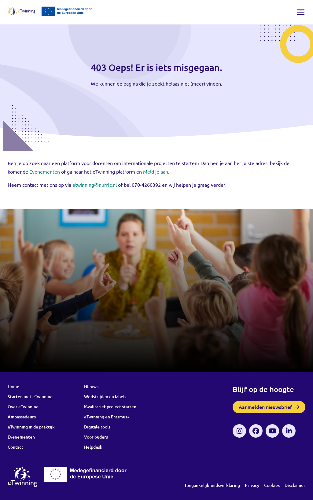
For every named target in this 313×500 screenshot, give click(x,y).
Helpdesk (93, 447)
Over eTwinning (23, 406)
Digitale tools (97, 426)
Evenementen (21, 436)
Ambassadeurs (22, 416)
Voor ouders (96, 436)
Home (13, 386)
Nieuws (91, 386)
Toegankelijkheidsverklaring (212, 485)
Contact (15, 447)
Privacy (252, 485)
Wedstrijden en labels (105, 396)
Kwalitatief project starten (110, 406)
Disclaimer (295, 485)
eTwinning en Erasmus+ (107, 416)
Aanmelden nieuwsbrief (265, 407)
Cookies (272, 485)
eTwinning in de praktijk (31, 426)
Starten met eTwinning (30, 396)
